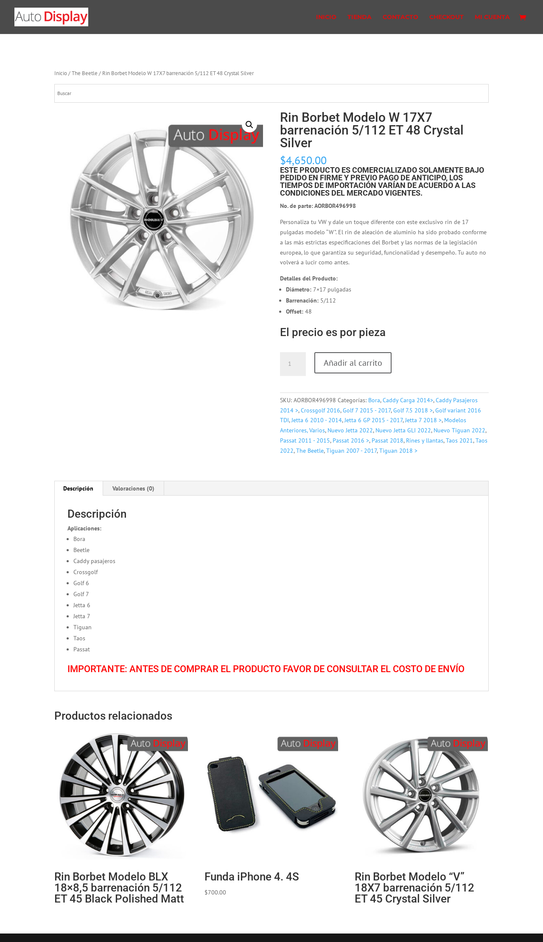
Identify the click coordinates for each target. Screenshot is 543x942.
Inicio (326, 17)
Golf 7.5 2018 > (413, 410)
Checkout (446, 17)
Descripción (78, 488)
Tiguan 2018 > (398, 450)
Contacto (400, 17)
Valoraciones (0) (133, 488)
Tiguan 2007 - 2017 (351, 450)
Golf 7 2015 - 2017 (367, 410)
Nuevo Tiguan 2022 (459, 430)
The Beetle (85, 73)
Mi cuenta (492, 17)
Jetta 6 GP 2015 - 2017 (373, 420)
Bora (374, 400)
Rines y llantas (424, 440)
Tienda (359, 17)
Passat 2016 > (351, 440)
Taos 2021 (459, 440)
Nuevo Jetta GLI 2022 (403, 430)
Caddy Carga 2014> (408, 400)
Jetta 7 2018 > (423, 420)
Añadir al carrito (353, 362)
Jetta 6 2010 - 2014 (316, 420)
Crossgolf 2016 (320, 410)
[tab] (78, 488)
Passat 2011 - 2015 (305, 440)
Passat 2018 (387, 440)
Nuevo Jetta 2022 (350, 430)
